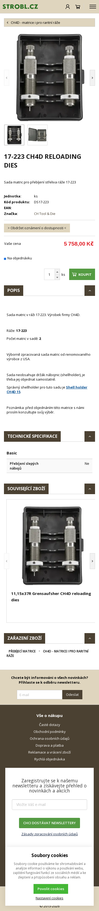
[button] (6, 77)
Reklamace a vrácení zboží (49, 752)
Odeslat (72, 694)
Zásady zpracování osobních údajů (49, 834)
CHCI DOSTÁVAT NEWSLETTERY (49, 822)
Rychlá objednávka (49, 759)
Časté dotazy (49, 724)
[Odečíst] (57, 277)
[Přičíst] (57, 272)
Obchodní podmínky (50, 731)
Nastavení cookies (49, 898)
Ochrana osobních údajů (49, 738)
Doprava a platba (50, 745)
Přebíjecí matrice (22, 651)
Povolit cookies (50, 888)
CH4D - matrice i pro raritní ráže (47, 653)
